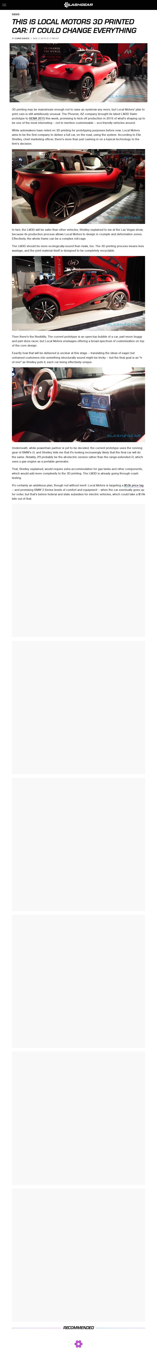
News (15, 14)
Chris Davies (22, 38)
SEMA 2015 (37, 118)
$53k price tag (134, 485)
